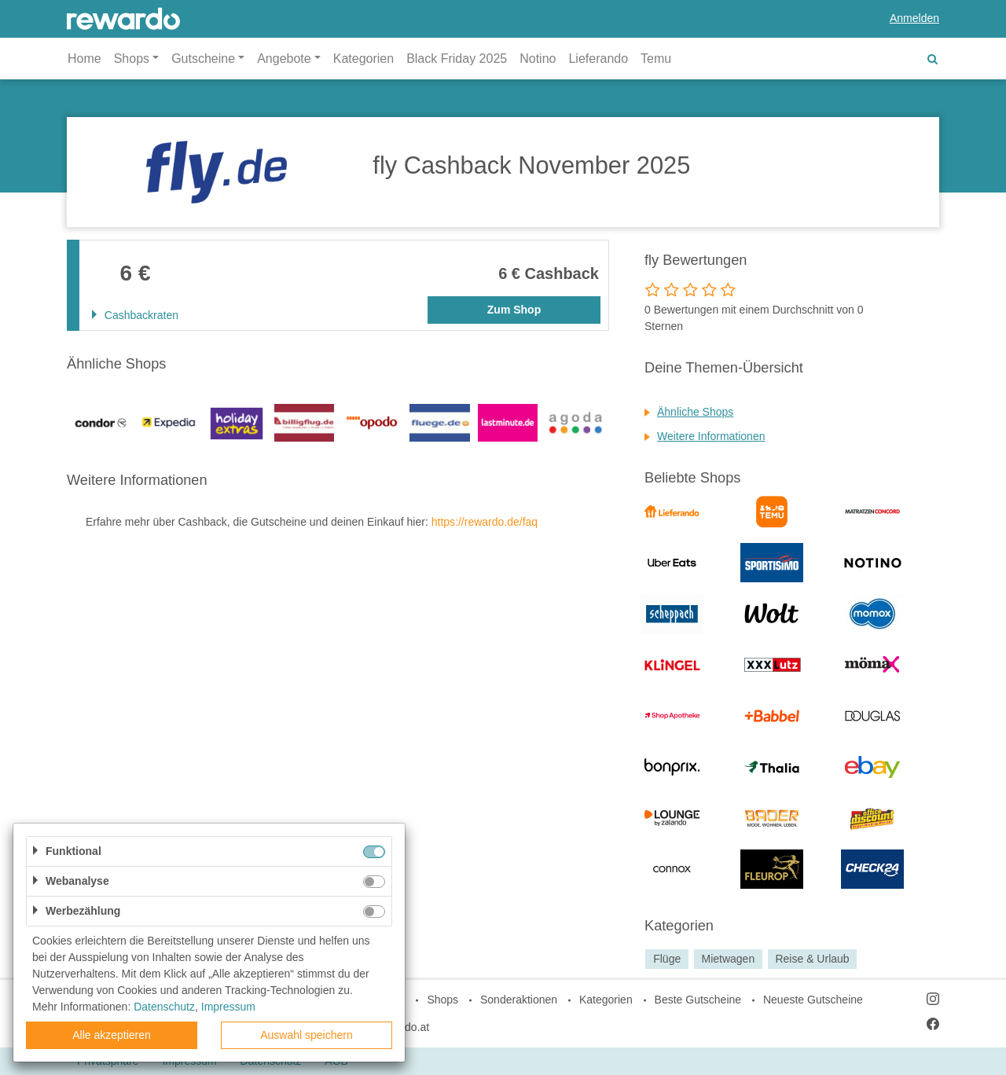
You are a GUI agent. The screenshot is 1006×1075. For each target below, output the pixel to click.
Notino (538, 58)
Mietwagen (727, 958)
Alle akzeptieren (111, 1035)
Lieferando (598, 58)
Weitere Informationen (711, 436)
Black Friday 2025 (456, 58)
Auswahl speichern (306, 1035)
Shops (442, 999)
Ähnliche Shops (695, 411)
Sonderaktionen (518, 999)
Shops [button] (131, 58)
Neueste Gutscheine (813, 999)
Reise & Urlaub (812, 958)
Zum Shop (514, 309)
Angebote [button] (284, 58)
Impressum (228, 1006)
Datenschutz (164, 1006)
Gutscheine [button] (203, 58)
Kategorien (363, 58)
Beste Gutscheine (698, 999)
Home (84, 58)
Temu (656, 58)
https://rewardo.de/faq (484, 521)
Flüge (667, 958)
